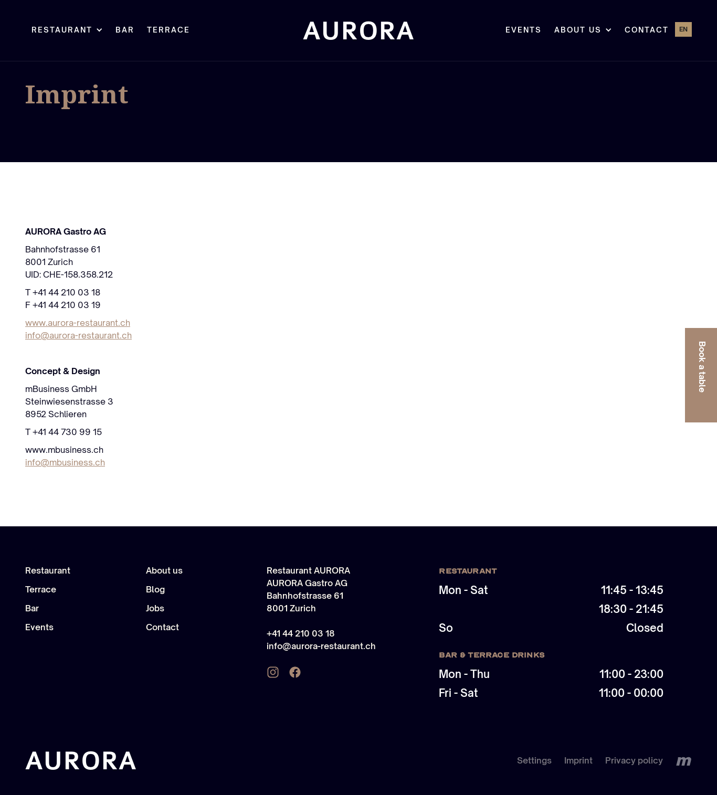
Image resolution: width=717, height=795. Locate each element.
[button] (67, 31)
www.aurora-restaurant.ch (77, 322)
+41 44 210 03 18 (301, 633)
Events (523, 29)
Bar (124, 29)
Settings (534, 760)
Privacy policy (634, 760)
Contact (647, 29)
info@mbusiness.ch (65, 462)
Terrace (40, 589)
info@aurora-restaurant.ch (78, 335)
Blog (155, 589)
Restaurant (47, 570)
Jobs (155, 608)
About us (164, 570)
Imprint (578, 760)
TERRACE (168, 29)
